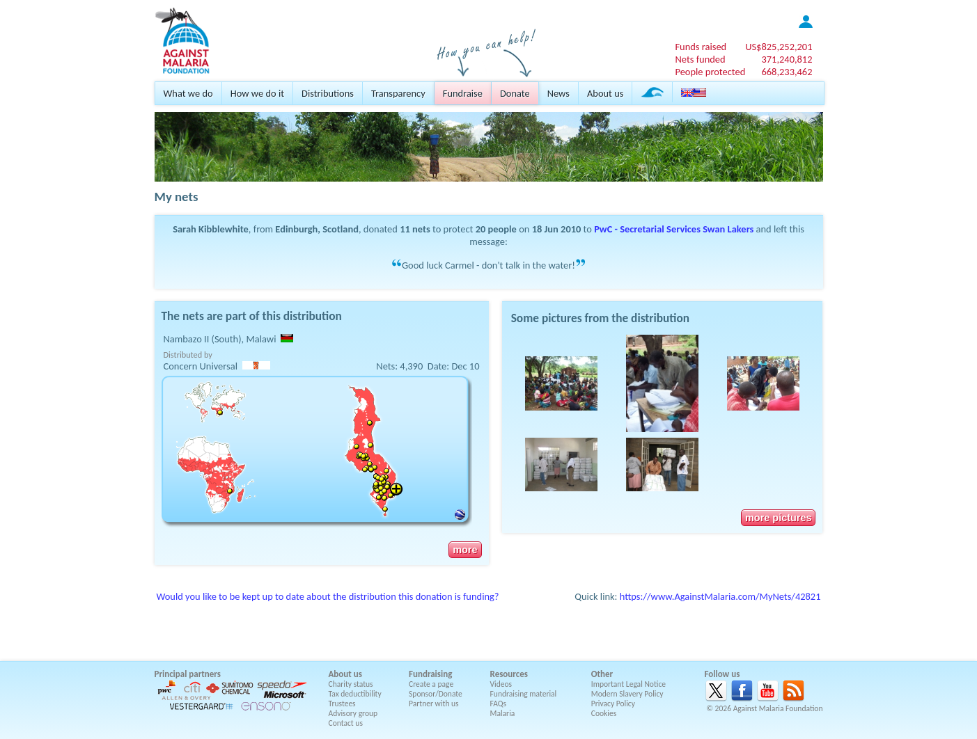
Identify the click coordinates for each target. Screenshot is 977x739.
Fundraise (463, 93)
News (558, 93)
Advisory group (353, 713)
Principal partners (188, 674)
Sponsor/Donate (435, 694)
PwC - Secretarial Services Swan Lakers (673, 229)
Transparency (398, 93)
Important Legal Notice (628, 684)
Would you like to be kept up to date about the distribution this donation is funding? (328, 596)
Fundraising (430, 674)
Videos (501, 684)
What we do (188, 93)
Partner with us (434, 703)
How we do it (257, 93)
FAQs (498, 703)
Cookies (604, 713)
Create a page (431, 684)
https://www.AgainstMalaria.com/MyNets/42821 (720, 596)
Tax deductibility (355, 694)
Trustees (342, 703)
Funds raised (700, 46)
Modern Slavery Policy (627, 694)
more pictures (778, 517)
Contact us (346, 723)
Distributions (328, 93)
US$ (778, 46)
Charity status (351, 684)
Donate (515, 93)
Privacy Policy (613, 703)
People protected (710, 71)
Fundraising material (523, 694)
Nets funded (700, 59)
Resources (509, 674)
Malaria (502, 713)
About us (605, 93)
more (465, 549)
